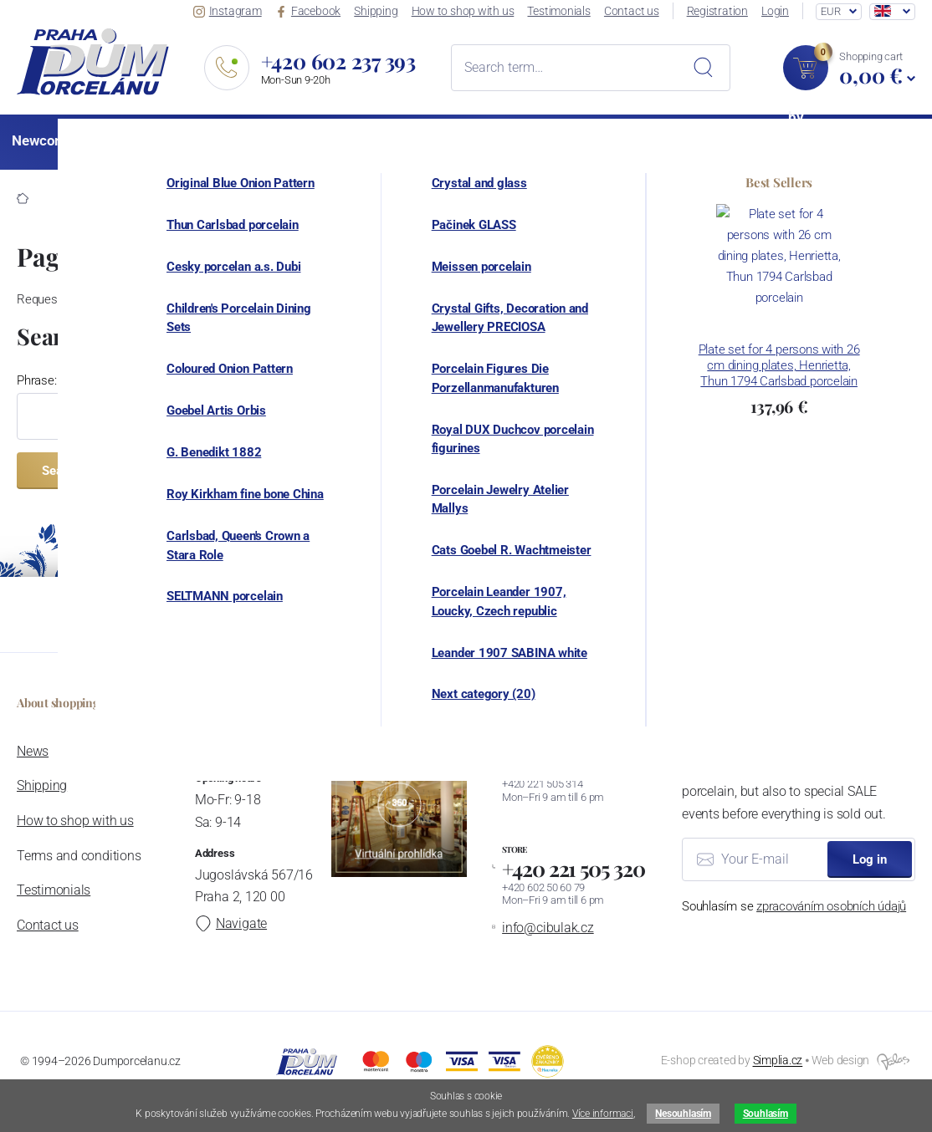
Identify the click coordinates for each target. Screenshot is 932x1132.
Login (776, 11)
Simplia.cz (778, 1061)
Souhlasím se (794, 906)
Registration (718, 11)
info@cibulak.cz (548, 928)
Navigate (230, 923)
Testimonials (561, 11)
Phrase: (36, 380)
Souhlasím (765, 1113)
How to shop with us (464, 11)
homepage (837, 299)
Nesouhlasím (682, 1113)
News (33, 751)
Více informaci (602, 1113)
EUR (830, 11)
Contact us (633, 11)
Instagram (231, 11)
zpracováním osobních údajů (831, 906)
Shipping (378, 11)
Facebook (310, 11)
